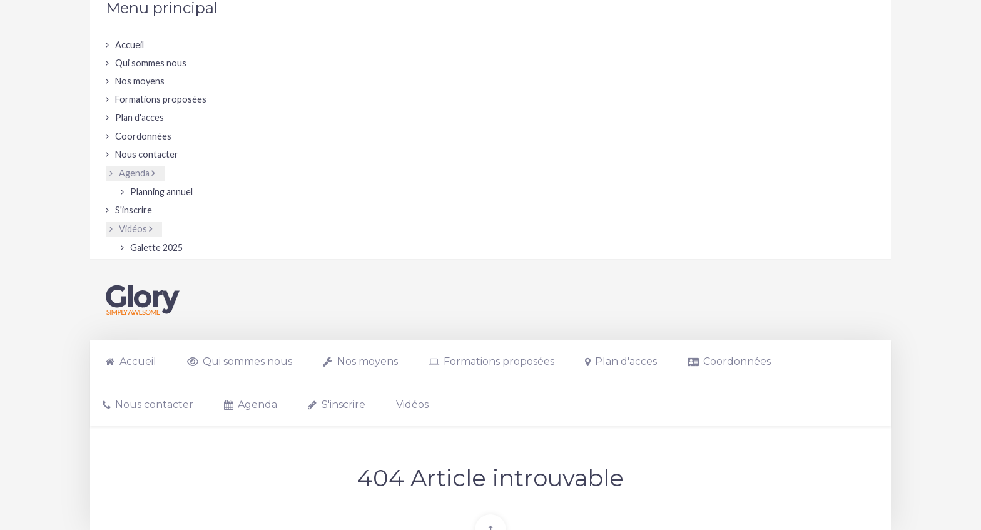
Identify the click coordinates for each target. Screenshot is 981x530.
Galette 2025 (156, 247)
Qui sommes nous (150, 63)
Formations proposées (160, 99)
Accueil (129, 44)
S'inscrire (133, 210)
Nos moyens (140, 81)
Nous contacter (146, 154)
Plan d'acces (139, 117)
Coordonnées (143, 136)
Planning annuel (161, 191)
